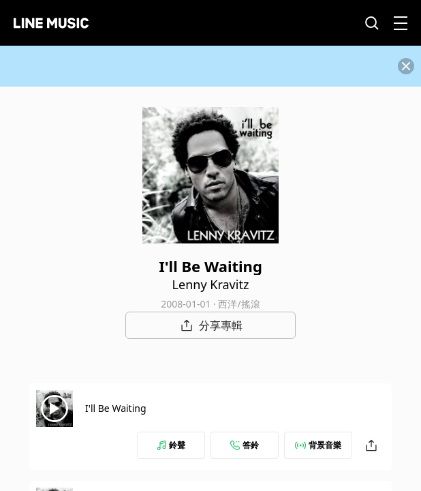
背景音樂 (318, 445)
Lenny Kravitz (210, 284)
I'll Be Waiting (115, 408)
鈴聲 (171, 445)
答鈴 (244, 445)
